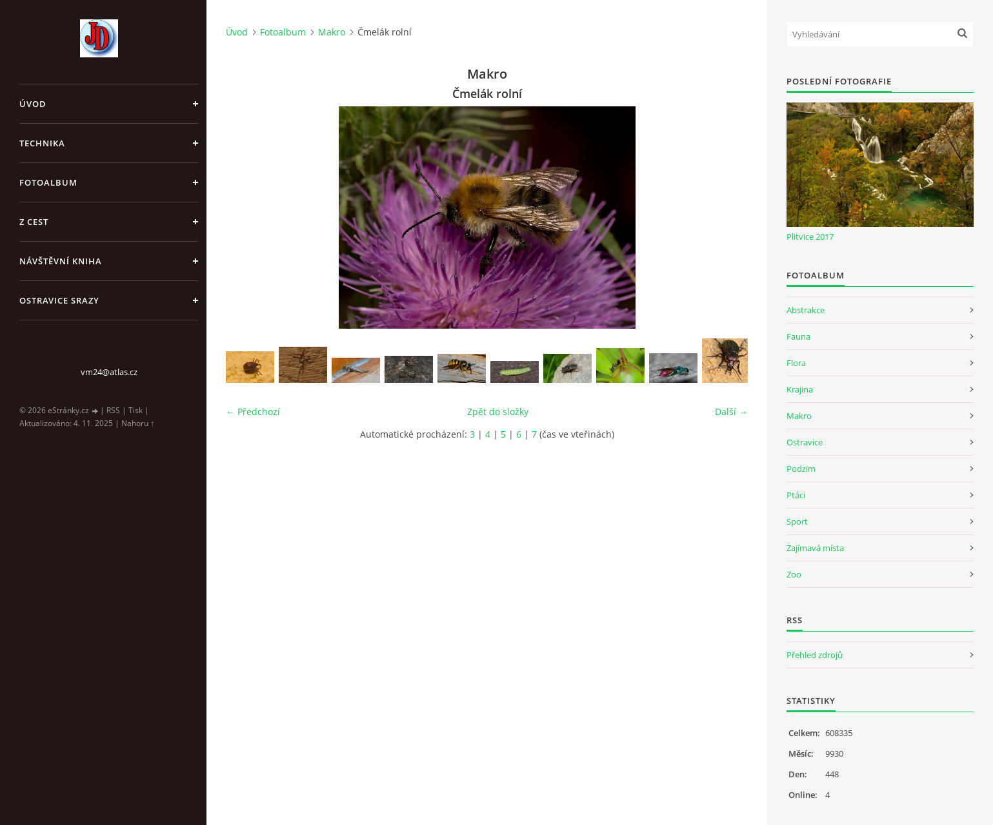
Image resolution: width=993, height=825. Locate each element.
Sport (797, 521)
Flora (796, 363)
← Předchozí (253, 411)
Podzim (801, 468)
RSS (113, 410)
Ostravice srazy (59, 300)
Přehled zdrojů (815, 655)
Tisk (135, 410)
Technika (42, 143)
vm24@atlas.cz (109, 372)
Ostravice (805, 442)
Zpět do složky (497, 411)
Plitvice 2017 (810, 236)
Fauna (798, 336)
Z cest (33, 222)
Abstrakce (806, 310)
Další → (731, 411)
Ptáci (796, 495)
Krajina (800, 389)
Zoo (794, 574)
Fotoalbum (48, 182)
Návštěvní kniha (60, 261)
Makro (331, 32)
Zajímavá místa (815, 548)
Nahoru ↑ (137, 423)
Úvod (32, 104)
